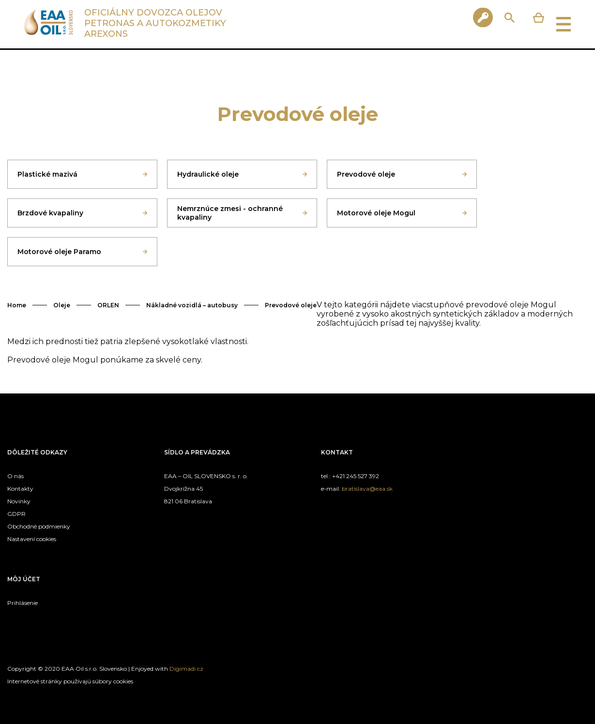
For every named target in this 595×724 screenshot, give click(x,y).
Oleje (61, 305)
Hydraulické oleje (208, 174)
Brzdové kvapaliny (50, 213)
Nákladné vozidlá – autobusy (192, 305)
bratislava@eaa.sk (367, 488)
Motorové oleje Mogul (376, 213)
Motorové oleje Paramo (59, 251)
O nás (15, 476)
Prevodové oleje (366, 174)
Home (16, 305)
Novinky (19, 501)
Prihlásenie (22, 602)
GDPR (16, 513)
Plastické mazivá (47, 174)
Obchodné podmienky (38, 526)
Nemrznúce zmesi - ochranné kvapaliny (230, 213)
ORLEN (108, 305)
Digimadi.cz (186, 668)
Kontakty (20, 488)
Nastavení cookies (31, 539)
